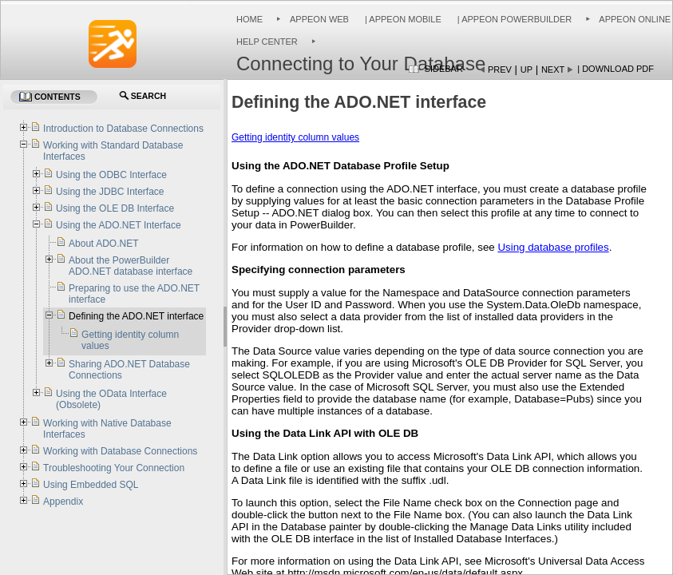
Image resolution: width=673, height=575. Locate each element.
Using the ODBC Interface (111, 174)
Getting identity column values (295, 137)
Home (249, 19)
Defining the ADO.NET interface (136, 316)
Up (526, 69)
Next (552, 69)
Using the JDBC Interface (110, 191)
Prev (500, 69)
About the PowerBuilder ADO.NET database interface (130, 266)
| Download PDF (615, 68)
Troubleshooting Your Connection (113, 468)
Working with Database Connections (120, 451)
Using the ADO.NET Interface (118, 225)
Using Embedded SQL (90, 484)
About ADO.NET (103, 243)
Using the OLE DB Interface (115, 208)
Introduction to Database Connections (123, 128)
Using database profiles (552, 247)
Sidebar (444, 68)
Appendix (63, 501)
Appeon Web (319, 19)
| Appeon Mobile (401, 19)
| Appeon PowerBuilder (513, 19)
